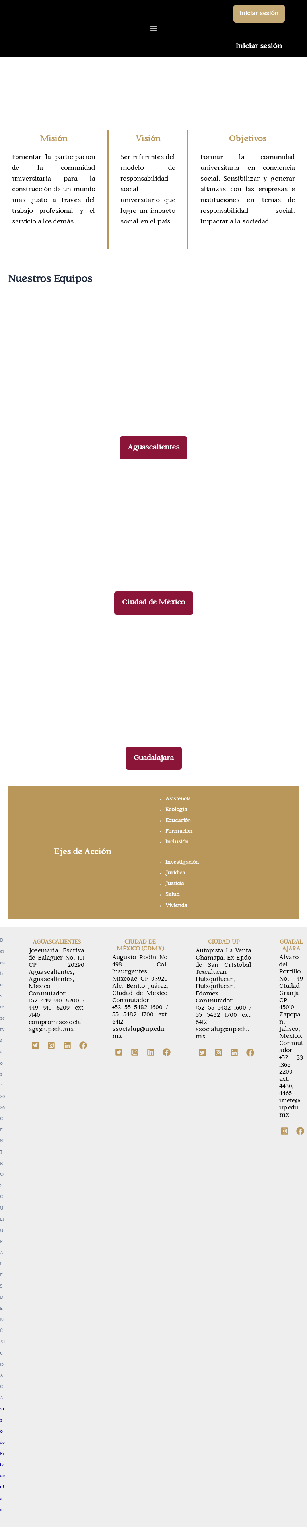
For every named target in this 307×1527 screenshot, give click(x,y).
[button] (259, 14)
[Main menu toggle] (154, 29)
